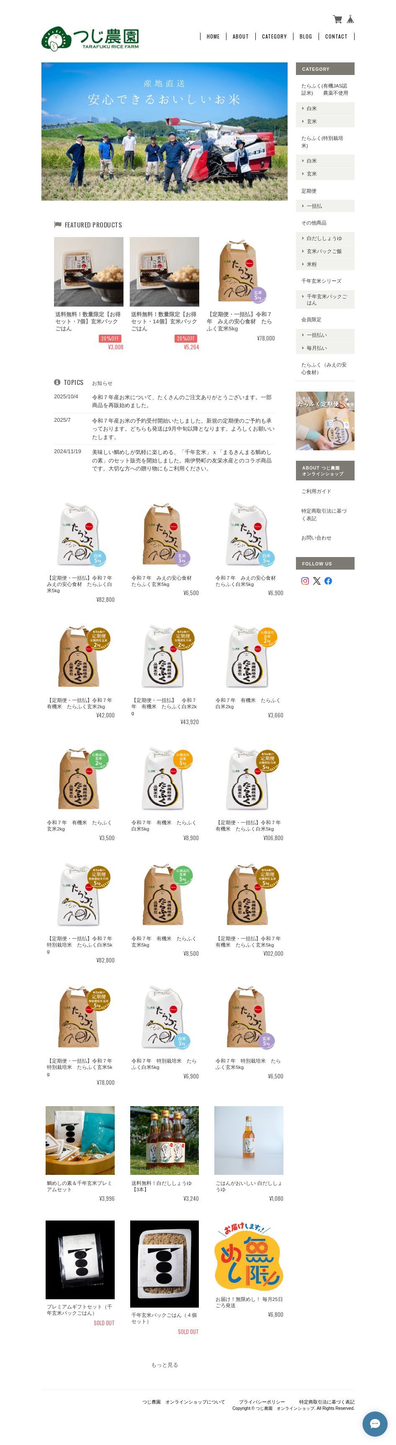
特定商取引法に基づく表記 (324, 514)
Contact (336, 36)
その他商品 (314, 222)
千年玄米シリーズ (321, 281)
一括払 (314, 206)
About (241, 36)
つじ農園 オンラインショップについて (183, 1401)
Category (274, 36)
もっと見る (164, 1365)
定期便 (308, 191)
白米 (312, 108)
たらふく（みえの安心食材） (324, 368)
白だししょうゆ (324, 238)
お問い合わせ (316, 537)
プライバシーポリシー (262, 1401)
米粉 (312, 264)
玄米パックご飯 (324, 251)
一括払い (317, 335)
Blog (306, 36)
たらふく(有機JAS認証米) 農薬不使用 (324, 89)
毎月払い (317, 348)
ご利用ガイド (316, 491)
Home (213, 36)
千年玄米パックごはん (327, 299)
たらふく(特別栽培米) (322, 141)
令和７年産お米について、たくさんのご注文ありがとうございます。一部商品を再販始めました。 (182, 401)
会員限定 (311, 319)
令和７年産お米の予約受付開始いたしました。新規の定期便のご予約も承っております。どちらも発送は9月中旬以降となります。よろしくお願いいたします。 (183, 429)
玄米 (312, 121)
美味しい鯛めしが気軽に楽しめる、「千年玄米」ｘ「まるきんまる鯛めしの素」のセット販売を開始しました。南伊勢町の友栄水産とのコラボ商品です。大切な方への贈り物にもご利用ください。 (182, 460)
